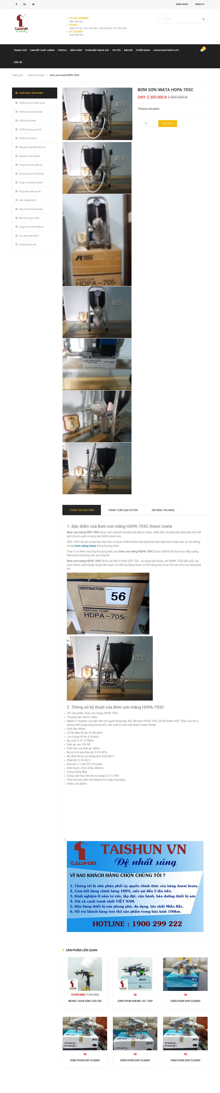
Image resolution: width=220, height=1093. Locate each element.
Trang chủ (20, 50)
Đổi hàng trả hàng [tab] (163, 510)
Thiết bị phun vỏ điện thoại (32, 103)
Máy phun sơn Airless (29, 156)
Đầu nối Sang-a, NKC (29, 218)
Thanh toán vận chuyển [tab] (123, 510)
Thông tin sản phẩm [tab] (81, 510)
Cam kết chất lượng (42, 50)
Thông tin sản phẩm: (149, 108)
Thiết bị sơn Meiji (27, 120)
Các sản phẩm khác (28, 235)
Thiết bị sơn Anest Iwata (31, 112)
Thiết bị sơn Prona (28, 138)
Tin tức (116, 50)
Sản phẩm (76, 50)
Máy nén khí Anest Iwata (31, 209)
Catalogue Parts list (166, 50)
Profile (62, 50)
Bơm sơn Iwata (36, 75)
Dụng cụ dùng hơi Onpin (31, 182)
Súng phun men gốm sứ (31, 165)
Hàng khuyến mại (27, 244)
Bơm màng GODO (27, 200)
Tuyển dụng (143, 50)
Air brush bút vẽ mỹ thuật (31, 173)
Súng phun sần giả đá (30, 191)
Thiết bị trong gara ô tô (30, 129)
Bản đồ (128, 50)
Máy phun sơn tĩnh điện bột (32, 147)
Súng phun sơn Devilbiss (31, 226)
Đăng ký (199, 4)
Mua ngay (168, 123)
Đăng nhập (182, 4)
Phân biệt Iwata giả (97, 50)
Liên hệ (18, 62)
